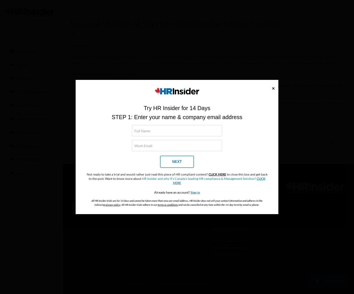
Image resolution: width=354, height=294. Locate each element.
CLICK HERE (217, 174)
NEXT (177, 162)
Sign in (195, 192)
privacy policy (112, 204)
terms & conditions (168, 204)
